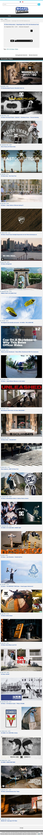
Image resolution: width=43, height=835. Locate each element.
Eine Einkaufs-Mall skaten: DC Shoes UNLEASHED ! (13, 410)
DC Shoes (11, 49)
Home (2, 19)
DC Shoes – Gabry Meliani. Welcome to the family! (13, 381)
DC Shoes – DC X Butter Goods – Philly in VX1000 (12, 703)
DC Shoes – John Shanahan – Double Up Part (11, 557)
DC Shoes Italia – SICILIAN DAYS (8, 439)
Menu (21, 16)
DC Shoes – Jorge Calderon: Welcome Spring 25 (12, 205)
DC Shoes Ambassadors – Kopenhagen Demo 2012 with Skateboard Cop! (21, 24)
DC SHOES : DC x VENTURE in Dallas (9, 733)
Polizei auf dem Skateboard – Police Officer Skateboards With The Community (19, 351)
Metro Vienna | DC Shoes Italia (8, 146)
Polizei (16, 49)
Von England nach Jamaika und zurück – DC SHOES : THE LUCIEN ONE (17, 322)
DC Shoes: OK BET (5, 674)
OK (39, 833)
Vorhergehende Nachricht (21, 55)
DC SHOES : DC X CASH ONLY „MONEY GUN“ (11, 527)
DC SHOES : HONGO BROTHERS (8, 762)
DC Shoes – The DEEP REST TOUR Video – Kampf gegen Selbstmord (17, 586)
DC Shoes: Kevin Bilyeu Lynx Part (9, 645)
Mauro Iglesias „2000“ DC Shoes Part (10, 469)
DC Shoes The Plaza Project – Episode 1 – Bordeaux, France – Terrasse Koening (20, 117)
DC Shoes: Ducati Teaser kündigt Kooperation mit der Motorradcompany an (19, 234)
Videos (5, 19)
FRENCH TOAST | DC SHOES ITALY (9, 293)
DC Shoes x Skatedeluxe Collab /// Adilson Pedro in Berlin (14, 498)
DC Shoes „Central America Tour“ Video (10, 791)
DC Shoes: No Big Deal (6, 264)
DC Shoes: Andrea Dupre (7, 615)
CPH (8, 49)
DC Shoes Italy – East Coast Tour (8, 176)
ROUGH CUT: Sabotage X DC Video (9, 820)
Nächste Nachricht (33, 55)
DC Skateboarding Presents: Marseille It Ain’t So (12, 88)
